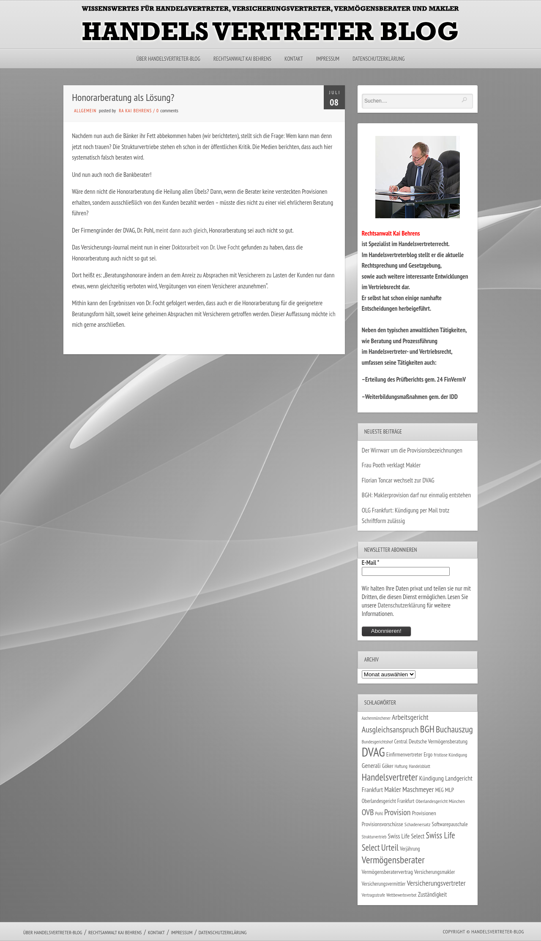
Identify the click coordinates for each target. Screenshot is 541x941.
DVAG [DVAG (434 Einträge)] (373, 752)
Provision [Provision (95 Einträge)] (397, 812)
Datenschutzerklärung (378, 58)
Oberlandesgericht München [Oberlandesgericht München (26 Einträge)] (440, 801)
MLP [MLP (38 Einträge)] (449, 790)
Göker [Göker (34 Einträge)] (387, 766)
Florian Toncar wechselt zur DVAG (398, 480)
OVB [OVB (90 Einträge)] (368, 812)
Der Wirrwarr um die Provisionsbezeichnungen (412, 450)
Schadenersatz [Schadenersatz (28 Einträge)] (417, 824)
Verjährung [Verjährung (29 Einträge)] (410, 848)
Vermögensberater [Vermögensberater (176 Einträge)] (393, 859)
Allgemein (85, 111)
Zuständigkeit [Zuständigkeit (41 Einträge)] (432, 894)
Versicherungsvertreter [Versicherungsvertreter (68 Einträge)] (436, 883)
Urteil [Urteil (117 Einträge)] (390, 847)
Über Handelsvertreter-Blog (168, 58)
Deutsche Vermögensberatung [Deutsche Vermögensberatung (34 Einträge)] (438, 741)
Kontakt (293, 58)
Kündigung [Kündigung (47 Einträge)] (431, 778)
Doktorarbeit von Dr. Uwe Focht (206, 247)
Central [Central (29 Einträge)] (400, 741)
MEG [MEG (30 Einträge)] (439, 790)
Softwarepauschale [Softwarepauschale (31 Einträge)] (450, 824)
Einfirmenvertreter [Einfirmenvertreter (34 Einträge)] (404, 754)
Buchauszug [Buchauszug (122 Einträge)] (454, 729)
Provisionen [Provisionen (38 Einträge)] (424, 813)
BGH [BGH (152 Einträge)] (427, 729)
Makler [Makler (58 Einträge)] (392, 789)
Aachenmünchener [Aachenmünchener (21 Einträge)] (376, 718)
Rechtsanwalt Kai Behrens (242, 58)
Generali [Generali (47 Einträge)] (371, 765)
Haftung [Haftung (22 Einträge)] (401, 766)
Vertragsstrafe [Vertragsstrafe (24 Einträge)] (373, 895)
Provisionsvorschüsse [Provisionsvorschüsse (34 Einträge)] (382, 824)
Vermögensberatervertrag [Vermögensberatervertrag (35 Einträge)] (387, 872)
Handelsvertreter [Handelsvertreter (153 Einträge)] (390, 777)
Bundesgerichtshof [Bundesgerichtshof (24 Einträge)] (377, 741)
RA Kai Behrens (135, 111)
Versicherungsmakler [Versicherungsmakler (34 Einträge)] (434, 872)
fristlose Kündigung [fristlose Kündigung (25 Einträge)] (450, 754)
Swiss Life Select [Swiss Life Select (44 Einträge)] (406, 836)
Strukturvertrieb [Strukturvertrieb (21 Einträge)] (374, 837)
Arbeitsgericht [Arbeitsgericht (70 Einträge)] (410, 717)
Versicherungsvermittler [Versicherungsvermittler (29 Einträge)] (384, 883)
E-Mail (371, 563)
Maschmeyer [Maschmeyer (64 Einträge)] (418, 789)
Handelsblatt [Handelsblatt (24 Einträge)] (419, 766)
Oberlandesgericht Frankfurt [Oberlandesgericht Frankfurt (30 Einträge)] (388, 801)
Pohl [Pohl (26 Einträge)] (379, 813)
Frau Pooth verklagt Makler (391, 465)
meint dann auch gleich (181, 230)
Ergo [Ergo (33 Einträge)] (428, 754)
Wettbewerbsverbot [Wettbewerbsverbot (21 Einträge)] (401, 895)
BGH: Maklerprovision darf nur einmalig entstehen (416, 495)
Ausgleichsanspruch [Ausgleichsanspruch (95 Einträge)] (390, 729)
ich (332, 314)
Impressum (327, 58)
